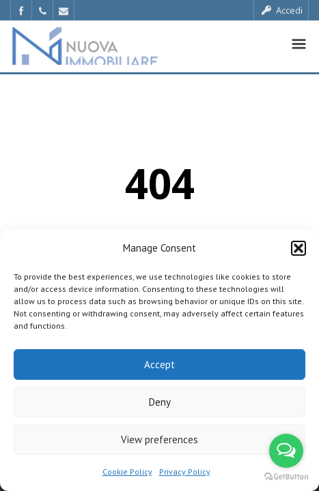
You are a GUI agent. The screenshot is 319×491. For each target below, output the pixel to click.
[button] (298, 248)
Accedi (281, 10)
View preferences (159, 439)
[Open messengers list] (286, 451)
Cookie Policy (127, 471)
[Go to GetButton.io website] (286, 477)
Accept (159, 364)
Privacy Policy (184, 471)
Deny (160, 402)
